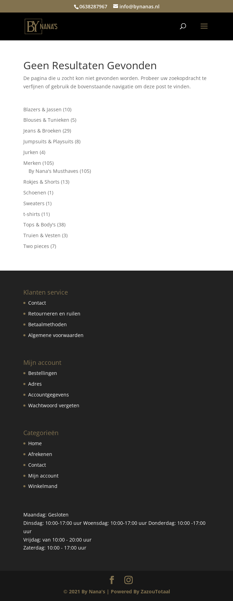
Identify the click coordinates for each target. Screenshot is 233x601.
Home (35, 443)
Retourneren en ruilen (54, 313)
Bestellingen (42, 373)
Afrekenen (40, 454)
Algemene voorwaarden (56, 335)
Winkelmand (42, 486)
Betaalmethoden (47, 324)
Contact (37, 302)
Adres (35, 383)
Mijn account (43, 475)
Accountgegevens (48, 394)
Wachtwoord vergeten (53, 405)
